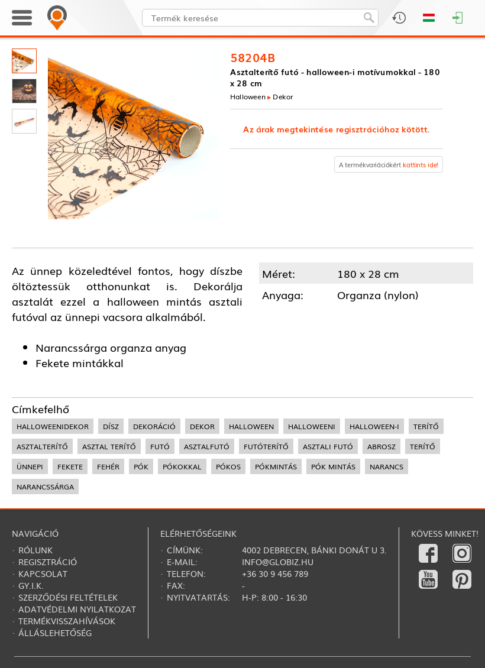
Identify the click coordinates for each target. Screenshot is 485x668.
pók (141, 466)
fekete (70, 466)
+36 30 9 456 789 (275, 573)
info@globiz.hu (277, 562)
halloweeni (311, 426)
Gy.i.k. (31, 585)
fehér (108, 466)
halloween (251, 426)
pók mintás (333, 466)
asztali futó (328, 446)
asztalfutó (206, 446)
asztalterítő (42, 446)
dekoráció (154, 426)
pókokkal (182, 466)
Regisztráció (47, 562)
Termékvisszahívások (66, 621)
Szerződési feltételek (68, 597)
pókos (228, 466)
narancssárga (45, 486)
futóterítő (266, 446)
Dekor (283, 97)
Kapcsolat (42, 573)
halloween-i (374, 426)
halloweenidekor (53, 426)
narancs (386, 466)
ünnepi (30, 466)
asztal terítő (109, 446)
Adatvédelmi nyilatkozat (77, 609)
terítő (426, 426)
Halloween (248, 97)
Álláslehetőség (55, 632)
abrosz (381, 446)
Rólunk (35, 550)
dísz (111, 426)
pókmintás (276, 466)
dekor (202, 426)
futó (160, 446)
